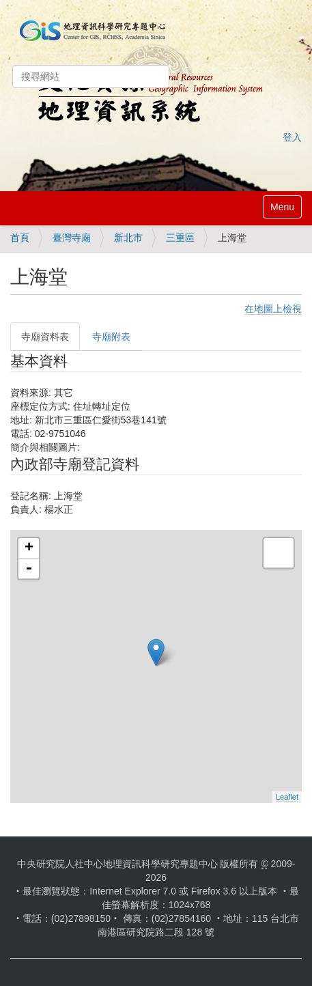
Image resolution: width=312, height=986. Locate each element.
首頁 (19, 237)
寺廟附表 (111, 336)
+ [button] (29, 548)
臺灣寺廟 (72, 237)
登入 (292, 137)
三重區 (180, 237)
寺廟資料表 (45, 336)
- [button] (28, 569)
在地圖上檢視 (273, 308)
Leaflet (287, 797)
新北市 (128, 237)
